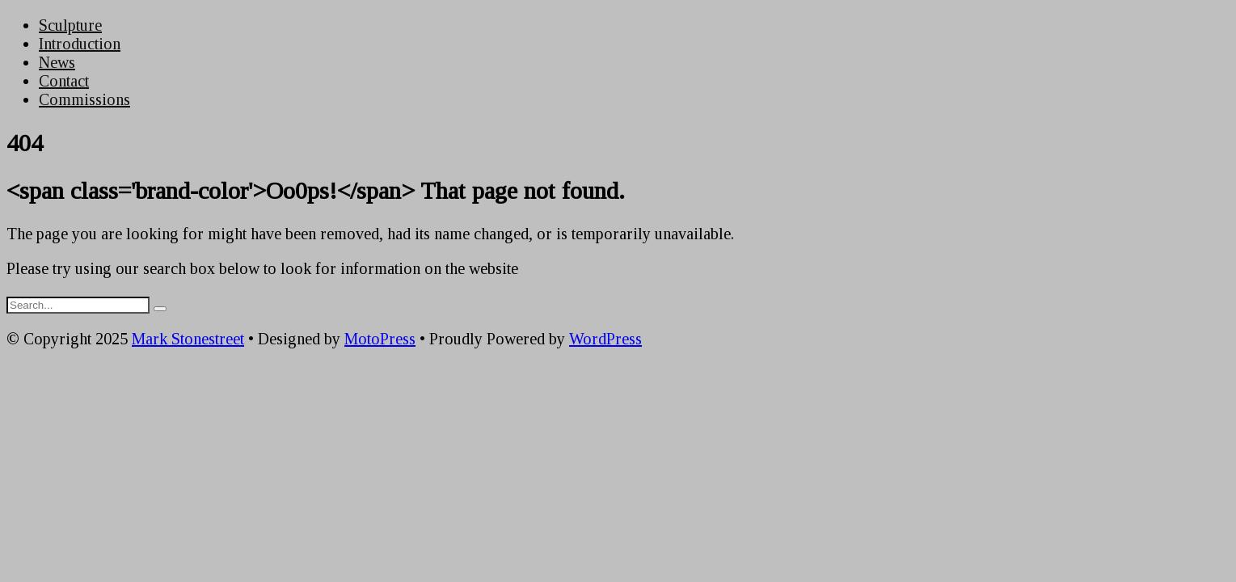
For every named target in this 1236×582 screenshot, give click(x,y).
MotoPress (380, 339)
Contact (64, 81)
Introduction (79, 44)
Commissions (84, 99)
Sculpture (70, 25)
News (57, 62)
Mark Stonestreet (188, 339)
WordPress (605, 339)
